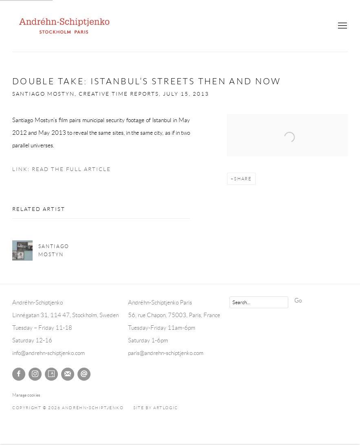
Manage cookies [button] (26, 394)
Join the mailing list (67, 374)
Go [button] (298, 300)
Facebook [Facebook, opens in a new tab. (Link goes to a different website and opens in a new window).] (18, 374)
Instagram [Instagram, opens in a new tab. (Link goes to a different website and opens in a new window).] (35, 374)
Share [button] (243, 178)
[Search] (259, 302)
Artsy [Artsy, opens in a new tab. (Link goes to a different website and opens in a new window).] (51, 374)
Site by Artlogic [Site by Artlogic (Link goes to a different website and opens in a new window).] (155, 408)
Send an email (84, 374)
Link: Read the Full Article (61, 169)
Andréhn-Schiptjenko (65, 25)
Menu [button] (342, 26)
